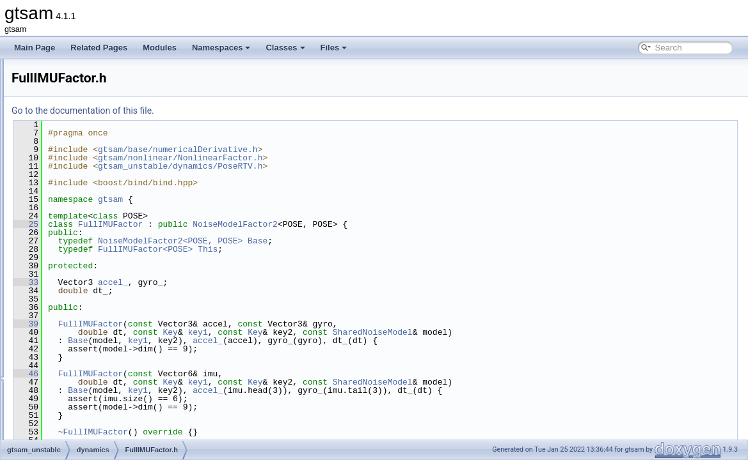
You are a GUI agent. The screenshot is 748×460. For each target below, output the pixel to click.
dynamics (68, 238)
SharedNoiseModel (533, 332)
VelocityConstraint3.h (99, 364)
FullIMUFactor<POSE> (305, 249)
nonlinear (68, 392)
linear (61, 378)
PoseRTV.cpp (86, 308)
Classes (285, 47)
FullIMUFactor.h (90, 266)
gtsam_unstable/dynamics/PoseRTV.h (340, 166)
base (60, 210)
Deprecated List (49, 97)
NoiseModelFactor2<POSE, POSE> (330, 241)
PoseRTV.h (82, 322)
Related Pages (98, 47)
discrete (65, 224)
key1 (358, 332)
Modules (160, 47)
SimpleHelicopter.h (95, 336)
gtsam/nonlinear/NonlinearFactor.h (340, 158)
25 (185, 224)
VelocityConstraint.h (97, 350)
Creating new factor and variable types (87, 83)
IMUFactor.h (83, 280)
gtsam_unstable (69, 196)
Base (417, 241)
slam (60, 406)
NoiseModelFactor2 (395, 224)
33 (185, 282)
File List (45, 168)
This (368, 249)
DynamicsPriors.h (93, 252)
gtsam (22, 69)
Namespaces (221, 47)
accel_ (273, 282)
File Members (55, 421)
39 (185, 324)
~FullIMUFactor (253, 432)
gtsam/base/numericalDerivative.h (338, 149)
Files (334, 47)
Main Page (34, 47)
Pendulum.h (83, 294)
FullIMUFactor (270, 224)
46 (185, 373)
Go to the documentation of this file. (242, 110)
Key (329, 332)
